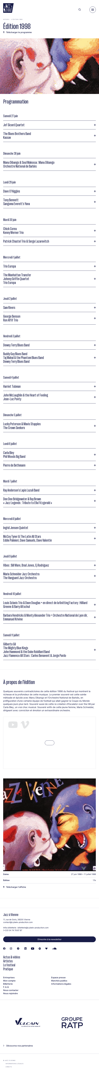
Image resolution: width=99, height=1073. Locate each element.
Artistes (8, 961)
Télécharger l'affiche (16, 887)
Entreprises (9, 977)
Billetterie (8, 983)
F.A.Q (6, 987)
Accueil (6, 19)
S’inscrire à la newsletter (49, 939)
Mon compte (9, 980)
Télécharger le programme (19, 32)
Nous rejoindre (10, 993)
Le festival (9, 965)
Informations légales (61, 983)
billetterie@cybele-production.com (33, 927)
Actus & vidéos (11, 957)
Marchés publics (59, 980)
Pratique (8, 969)
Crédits (9, 1067)
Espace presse (58, 977)
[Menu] (92, 10)
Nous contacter (10, 990)
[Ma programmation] (85, 9)
